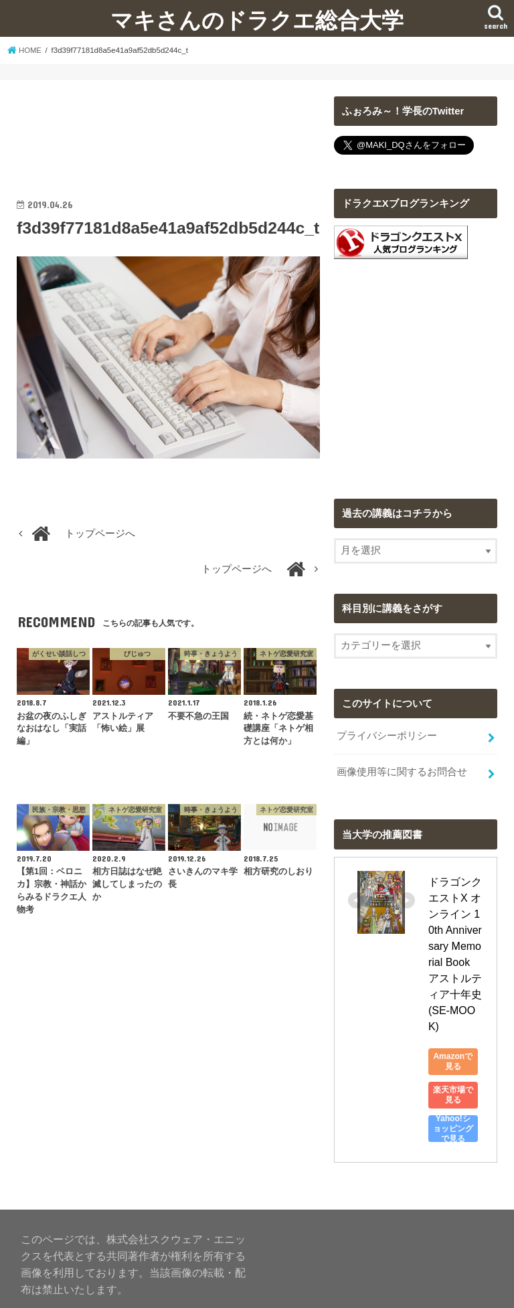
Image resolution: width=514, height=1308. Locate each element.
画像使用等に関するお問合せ (402, 771)
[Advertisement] (168, 129)
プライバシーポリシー (387, 735)
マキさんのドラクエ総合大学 (257, 20)
